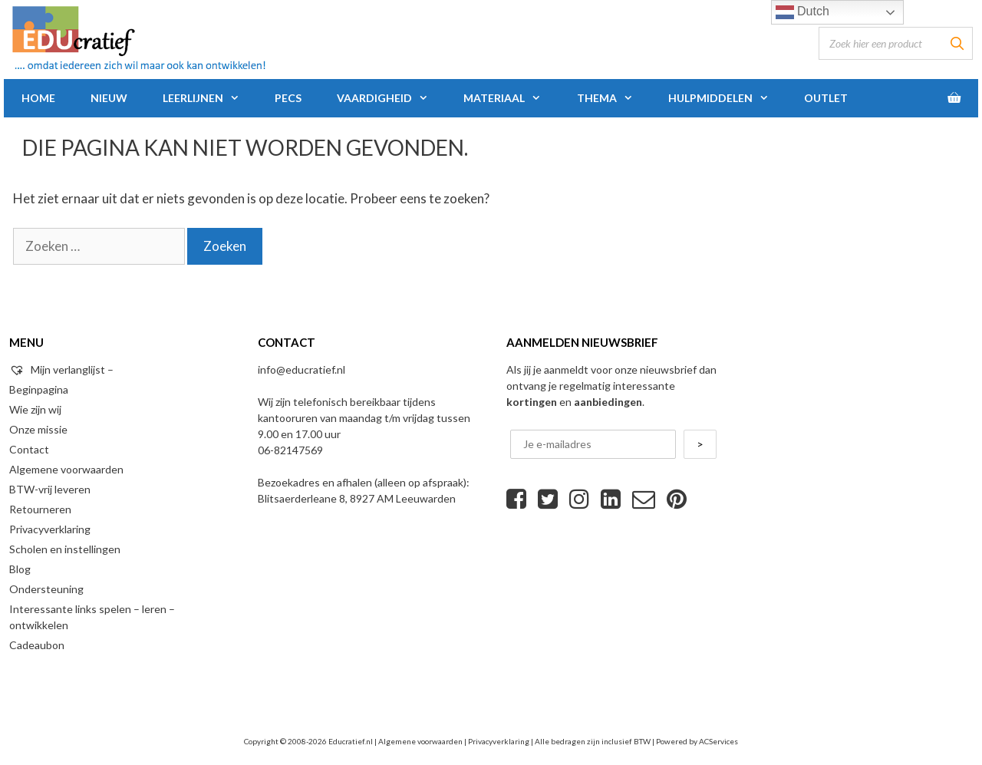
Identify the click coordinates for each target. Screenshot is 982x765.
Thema (614, 98)
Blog (20, 568)
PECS (288, 97)
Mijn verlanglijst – (61, 369)
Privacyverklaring (50, 529)
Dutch (802, 12)
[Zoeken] (956, 43)
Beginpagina (38, 389)
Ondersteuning (46, 588)
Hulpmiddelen (727, 98)
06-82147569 (290, 450)
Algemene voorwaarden (66, 469)
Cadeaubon (36, 644)
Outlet (826, 97)
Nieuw (109, 97)
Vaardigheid (391, 98)
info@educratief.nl (301, 369)
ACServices (718, 741)
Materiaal (511, 98)
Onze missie (38, 429)
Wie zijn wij (35, 409)
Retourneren (40, 509)
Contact (29, 449)
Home (38, 97)
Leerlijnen (210, 98)
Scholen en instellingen (64, 549)
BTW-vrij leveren (50, 489)
